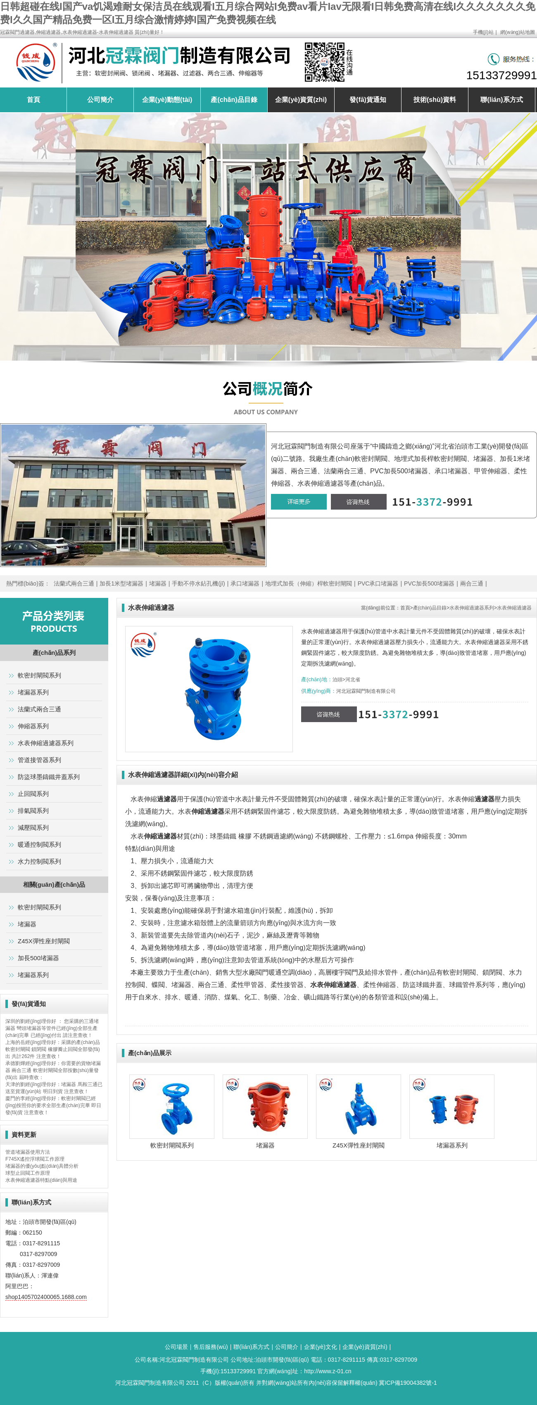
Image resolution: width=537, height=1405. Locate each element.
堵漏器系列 (452, 1145)
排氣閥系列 (33, 810)
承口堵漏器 (244, 583)
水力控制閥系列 (39, 861)
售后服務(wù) (210, 1347)
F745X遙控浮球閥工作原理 (34, 1159)
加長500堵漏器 (38, 957)
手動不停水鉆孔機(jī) (198, 583)
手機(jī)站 (483, 32)
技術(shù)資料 (434, 99)
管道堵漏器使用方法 (27, 1152)
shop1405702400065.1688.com (46, 1297)
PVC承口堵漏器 (378, 583)
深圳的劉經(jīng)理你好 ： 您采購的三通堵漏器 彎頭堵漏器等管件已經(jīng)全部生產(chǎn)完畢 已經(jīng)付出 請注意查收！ (52, 1028)
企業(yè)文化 (320, 1347)
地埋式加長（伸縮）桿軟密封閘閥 (308, 583)
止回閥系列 (33, 793)
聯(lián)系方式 (501, 99)
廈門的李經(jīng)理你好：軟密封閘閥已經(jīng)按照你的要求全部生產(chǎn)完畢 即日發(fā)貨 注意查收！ (53, 1105)
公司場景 (176, 1347)
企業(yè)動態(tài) (167, 99)
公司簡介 (100, 99)
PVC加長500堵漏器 (429, 583)
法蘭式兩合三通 (74, 583)
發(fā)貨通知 (367, 99)
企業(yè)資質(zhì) (301, 99)
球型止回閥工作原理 (27, 1173)
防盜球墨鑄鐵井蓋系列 (49, 776)
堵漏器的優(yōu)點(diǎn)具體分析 (41, 1166)
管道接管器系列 (39, 759)
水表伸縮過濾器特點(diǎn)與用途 (41, 1180)
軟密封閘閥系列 (172, 1145)
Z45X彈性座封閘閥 (359, 1145)
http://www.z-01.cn (327, 1371)
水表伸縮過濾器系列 (471, 608)
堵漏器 (157, 583)
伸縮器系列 (33, 726)
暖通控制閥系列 (39, 844)
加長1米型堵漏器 (121, 583)
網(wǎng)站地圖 (517, 32)
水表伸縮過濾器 (514, 608)
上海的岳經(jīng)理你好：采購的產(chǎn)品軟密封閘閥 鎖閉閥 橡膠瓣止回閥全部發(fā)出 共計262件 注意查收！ (52, 1049)
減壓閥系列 (33, 827)
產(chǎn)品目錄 (234, 99)
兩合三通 (471, 583)
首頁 (33, 99)
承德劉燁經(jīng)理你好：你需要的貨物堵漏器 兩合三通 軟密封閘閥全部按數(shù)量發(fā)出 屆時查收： (53, 1070)
